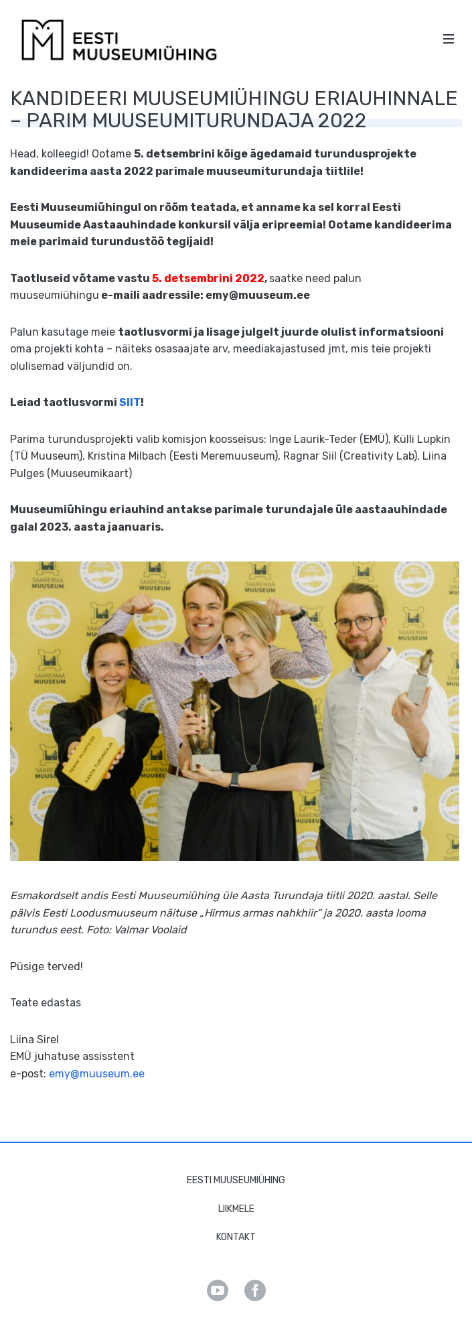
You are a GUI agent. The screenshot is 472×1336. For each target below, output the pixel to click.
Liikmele (236, 1209)
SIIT (130, 402)
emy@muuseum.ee (97, 1073)
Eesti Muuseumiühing (236, 1180)
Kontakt (236, 1237)
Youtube (217, 1290)
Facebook (255, 1290)
